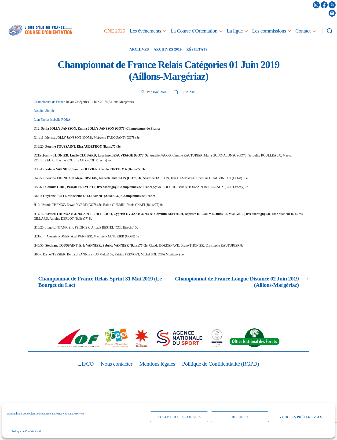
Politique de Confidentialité (26, 431)
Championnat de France (49, 102)
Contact (303, 31)
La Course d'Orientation (193, 31)
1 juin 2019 (188, 92)
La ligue (235, 31)
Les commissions (269, 31)
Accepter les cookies (179, 417)
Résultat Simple (44, 111)
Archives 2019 (168, 49)
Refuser (240, 417)
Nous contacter (116, 364)
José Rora (160, 92)
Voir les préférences (300, 417)
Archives (139, 49)
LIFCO (86, 364)
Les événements (145, 31)
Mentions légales (157, 364)
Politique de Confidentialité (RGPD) (220, 364)
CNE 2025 (114, 31)
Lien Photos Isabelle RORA (52, 119)
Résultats (197, 49)
